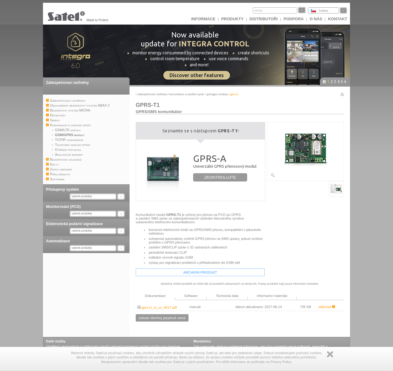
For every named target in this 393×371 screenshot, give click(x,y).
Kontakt (337, 19)
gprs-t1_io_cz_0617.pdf (157, 307)
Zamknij (330, 354)
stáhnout (326, 307)
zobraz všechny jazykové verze (162, 318)
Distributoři (263, 19)
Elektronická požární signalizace (74, 224)
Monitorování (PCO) (63, 207)
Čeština (323, 10)
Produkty (232, 19)
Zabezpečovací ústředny (67, 82)
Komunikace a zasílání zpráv (186, 94)
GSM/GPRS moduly (217, 94)
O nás (315, 19)
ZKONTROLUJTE (220, 177)
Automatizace (58, 241)
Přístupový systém (62, 189)
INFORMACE (203, 19)
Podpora (294, 19)
